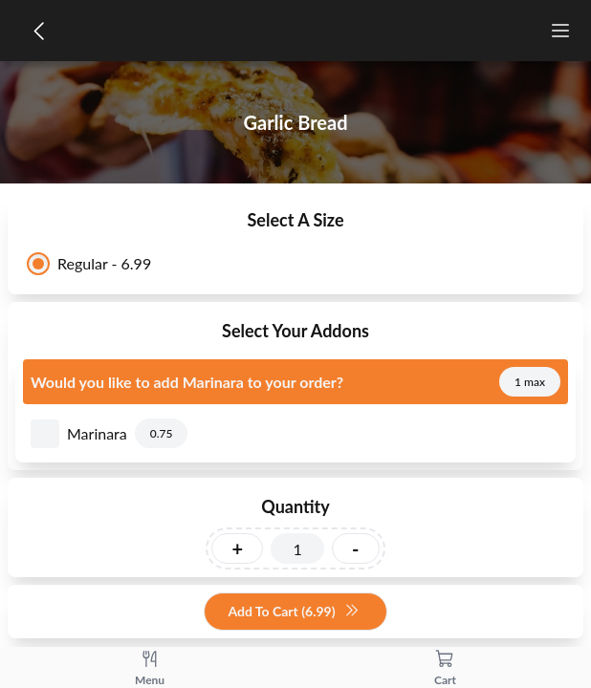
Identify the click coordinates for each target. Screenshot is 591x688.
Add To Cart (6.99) (293, 612)
